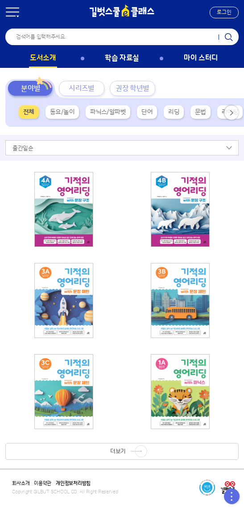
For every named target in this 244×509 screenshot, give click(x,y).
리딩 (173, 112)
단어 (147, 112)
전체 (28, 112)
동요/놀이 (62, 112)
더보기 (118, 451)
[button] (224, 12)
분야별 (30, 88)
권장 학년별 (132, 88)
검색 (228, 37)
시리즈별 (81, 88)
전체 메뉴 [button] (12, 12)
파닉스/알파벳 (108, 112)
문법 (200, 112)
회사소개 (20, 483)
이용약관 (42, 483)
